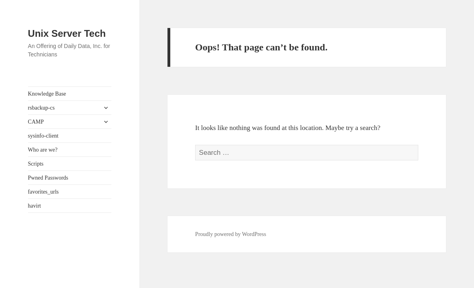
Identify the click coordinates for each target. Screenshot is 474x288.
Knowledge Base (47, 94)
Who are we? (43, 150)
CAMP (36, 122)
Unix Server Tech (67, 33)
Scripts (36, 164)
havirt (34, 206)
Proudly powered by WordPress (230, 234)
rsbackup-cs (41, 108)
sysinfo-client (43, 136)
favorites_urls (43, 192)
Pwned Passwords (48, 178)
